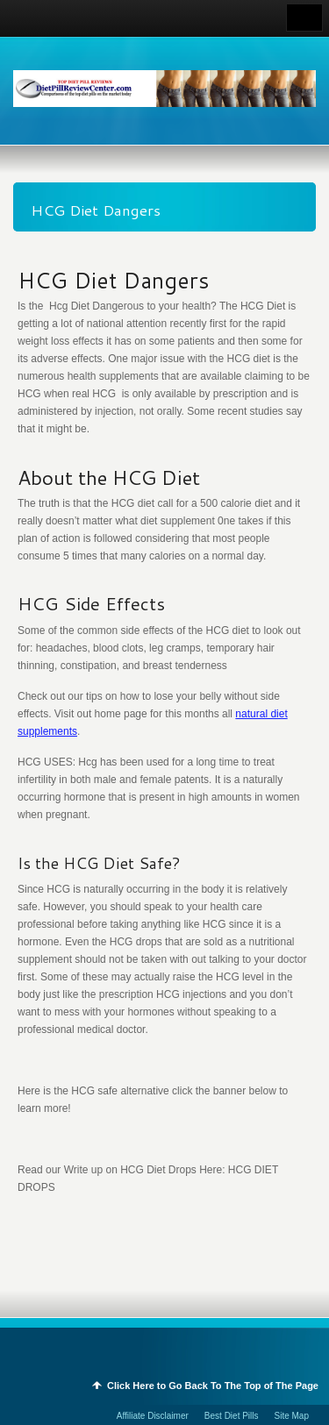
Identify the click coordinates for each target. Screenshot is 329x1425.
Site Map (292, 1416)
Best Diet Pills (231, 1416)
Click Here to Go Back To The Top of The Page (212, 1385)
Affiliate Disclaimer (153, 1416)
